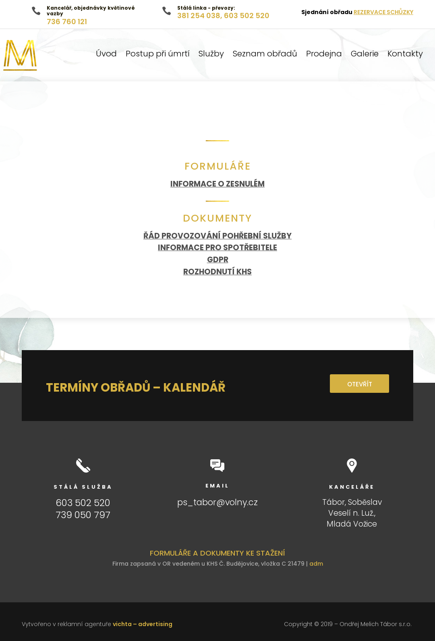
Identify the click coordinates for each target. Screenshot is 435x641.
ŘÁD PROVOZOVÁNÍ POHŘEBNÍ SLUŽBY (217, 235)
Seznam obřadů (265, 55)
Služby (211, 55)
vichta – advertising (142, 624)
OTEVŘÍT (359, 384)
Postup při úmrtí (158, 55)
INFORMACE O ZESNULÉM (217, 183)
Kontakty (405, 55)
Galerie (365, 55)
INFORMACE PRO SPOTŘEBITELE (217, 247)
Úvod (106, 55)
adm (316, 564)
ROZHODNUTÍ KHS (217, 271)
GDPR (217, 259)
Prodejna (324, 55)
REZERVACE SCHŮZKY (383, 12)
